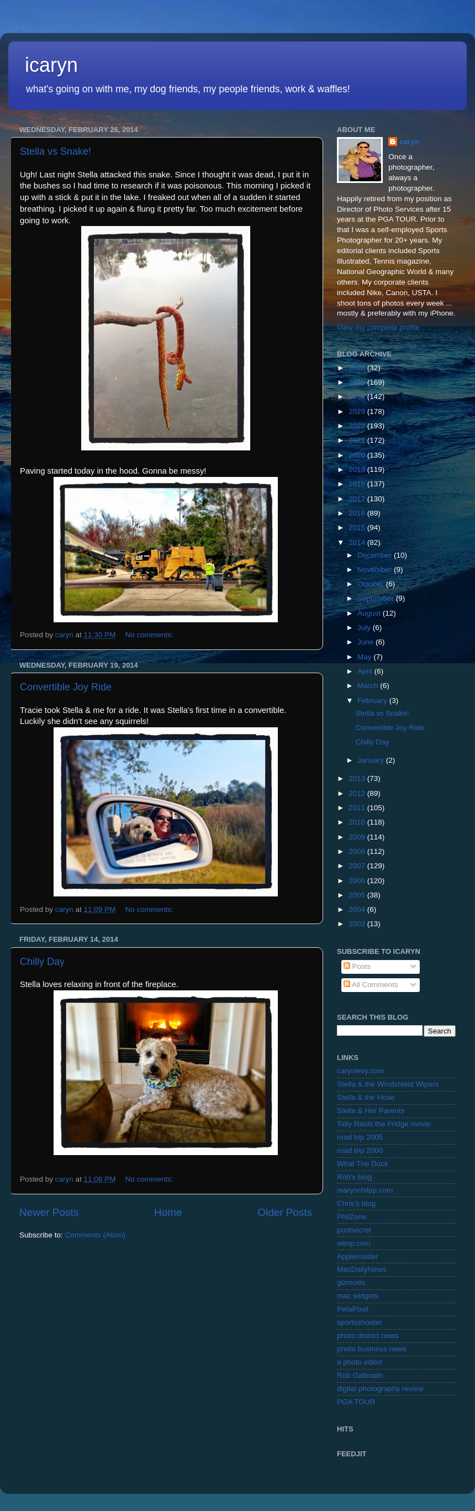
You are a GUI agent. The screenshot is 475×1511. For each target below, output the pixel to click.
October (371, 584)
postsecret (354, 1230)
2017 (358, 499)
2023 (358, 411)
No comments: (150, 635)
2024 (358, 396)
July (365, 627)
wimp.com (354, 1243)
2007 (358, 866)
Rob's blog (354, 1177)
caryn (409, 142)
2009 (358, 837)
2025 (358, 382)
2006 (358, 881)
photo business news (372, 1349)
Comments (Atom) (95, 1235)
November (375, 569)
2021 (358, 440)
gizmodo (351, 1282)
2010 (358, 822)
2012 (358, 793)
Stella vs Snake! (55, 151)
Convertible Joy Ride (66, 686)
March (368, 685)
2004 (358, 909)
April (365, 671)
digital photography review (380, 1388)
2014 (358, 542)
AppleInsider (357, 1256)
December (375, 555)
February (373, 700)
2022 (358, 426)
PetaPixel (352, 1309)
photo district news (368, 1335)
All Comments (371, 984)
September (376, 598)
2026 (358, 368)
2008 (358, 851)
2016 (358, 513)
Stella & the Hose (365, 1097)
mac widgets (357, 1296)
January (371, 760)
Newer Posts (48, 1212)
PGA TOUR (356, 1402)
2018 (358, 484)
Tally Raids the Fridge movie (384, 1124)
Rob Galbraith (360, 1375)
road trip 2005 (360, 1137)
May (365, 657)
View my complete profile (378, 327)
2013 (358, 778)
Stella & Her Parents (370, 1110)
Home (168, 1212)
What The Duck (362, 1164)
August (370, 613)
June (366, 642)
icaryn (51, 65)
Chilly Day (42, 961)
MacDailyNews (361, 1269)
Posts (357, 966)
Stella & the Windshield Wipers (388, 1084)
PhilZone (351, 1217)
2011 (358, 808)
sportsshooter (359, 1322)
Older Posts (284, 1212)
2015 (358, 527)
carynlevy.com (360, 1071)
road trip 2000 (360, 1150)
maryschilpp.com (365, 1190)
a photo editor (360, 1362)
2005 (358, 895)
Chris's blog (356, 1203)
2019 (358, 469)
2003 (358, 924)
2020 (358, 455)
